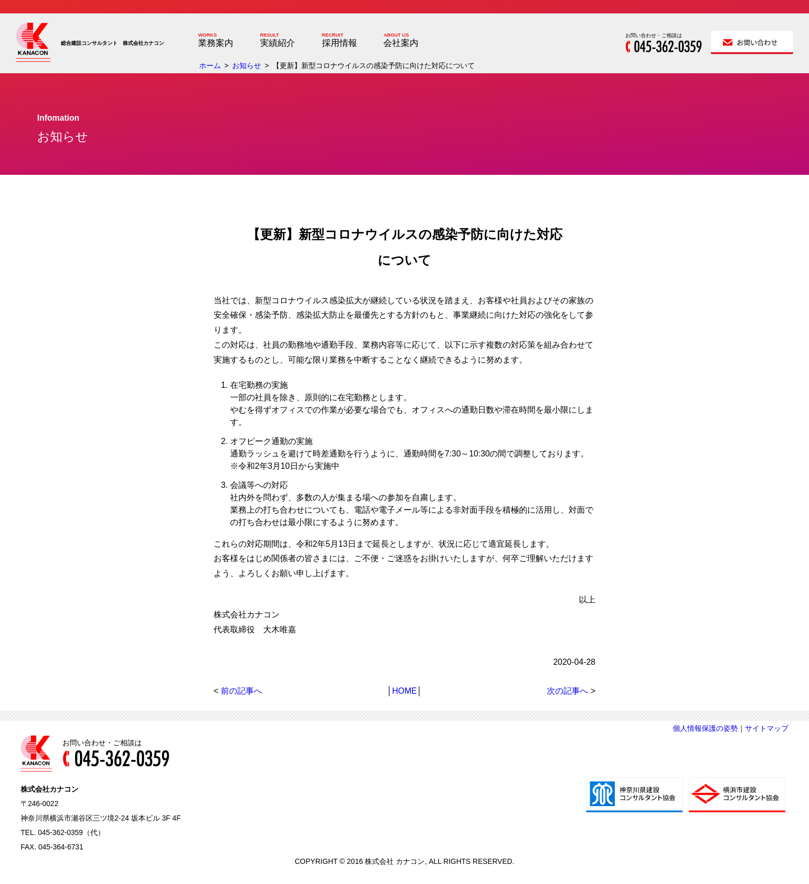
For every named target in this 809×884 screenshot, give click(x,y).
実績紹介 (277, 43)
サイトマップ (766, 728)
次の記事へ (567, 690)
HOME (404, 690)
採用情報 (339, 43)
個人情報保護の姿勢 (705, 728)
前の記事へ (241, 690)
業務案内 (215, 43)
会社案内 (400, 43)
